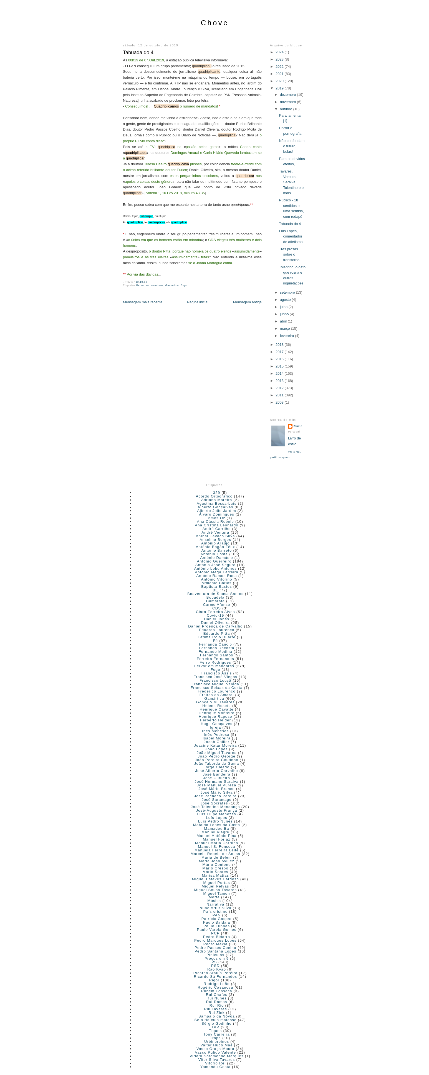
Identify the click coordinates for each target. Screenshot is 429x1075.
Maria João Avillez (216, 861)
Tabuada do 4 (138, 52)
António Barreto (216, 550)
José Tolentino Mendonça (215, 807)
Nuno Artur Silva (215, 908)
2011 (280, 395)
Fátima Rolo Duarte (217, 637)
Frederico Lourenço (217, 691)
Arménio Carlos (217, 583)
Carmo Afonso (216, 604)
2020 (280, 81)
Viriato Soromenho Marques (217, 1056)
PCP (215, 933)
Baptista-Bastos (216, 586)
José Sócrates (214, 803)
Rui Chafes (216, 994)
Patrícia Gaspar (216, 919)
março (285, 328)
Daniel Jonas (216, 619)
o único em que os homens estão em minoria (164, 240)
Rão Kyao (216, 969)
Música (214, 901)
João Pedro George (217, 756)
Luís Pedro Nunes (215, 821)
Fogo (215, 670)
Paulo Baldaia (216, 922)
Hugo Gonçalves (216, 724)
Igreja (215, 727)
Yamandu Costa (215, 1067)
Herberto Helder (215, 720)
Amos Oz (216, 518)
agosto (286, 300)
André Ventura (215, 532)
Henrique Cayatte (217, 709)
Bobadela (215, 597)
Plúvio (298, 426)
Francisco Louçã (215, 680)
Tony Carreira (216, 1034)
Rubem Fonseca (216, 991)
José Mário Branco (216, 789)
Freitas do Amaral (217, 695)
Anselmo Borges (215, 540)
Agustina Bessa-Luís (217, 503)
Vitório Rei (215, 1063)
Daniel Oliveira (215, 623)
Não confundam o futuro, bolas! (291, 146)
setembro (288, 292)
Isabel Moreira (217, 738)
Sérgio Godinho (216, 1023)
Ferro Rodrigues (215, 662)
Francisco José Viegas (215, 677)
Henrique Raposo (215, 716)
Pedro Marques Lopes (215, 940)
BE (215, 590)
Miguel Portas (216, 883)
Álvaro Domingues (216, 514)
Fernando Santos (216, 655)
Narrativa (215, 904)
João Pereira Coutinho (216, 760)
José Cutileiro (216, 778)
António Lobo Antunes (215, 568)
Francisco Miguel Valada (215, 684)
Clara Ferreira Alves (215, 612)
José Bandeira (217, 774)
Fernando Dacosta (216, 648)
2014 (280, 373)
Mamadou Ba (216, 828)
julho (284, 307)
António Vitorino (216, 579)
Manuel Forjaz (216, 839)
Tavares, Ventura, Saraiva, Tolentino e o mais (291, 182)
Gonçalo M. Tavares (215, 702)
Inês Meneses (215, 731)
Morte (214, 897)
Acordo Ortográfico (214, 496)
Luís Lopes (216, 818)
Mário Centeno (217, 864)
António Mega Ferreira (216, 572)
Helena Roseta (216, 706)
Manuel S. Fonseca (216, 846)
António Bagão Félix (215, 547)
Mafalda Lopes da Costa (216, 825)
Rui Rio (217, 1005)
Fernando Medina (215, 651)
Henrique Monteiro (216, 713)
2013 (280, 381)
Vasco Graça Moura (215, 1049)
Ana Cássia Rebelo (215, 521)
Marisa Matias (215, 875)
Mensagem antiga (247, 302)
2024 (280, 52)
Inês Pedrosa (216, 734)
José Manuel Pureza (216, 785)
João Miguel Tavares (217, 753)
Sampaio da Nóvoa (216, 1016)
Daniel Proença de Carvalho (215, 626)
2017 (280, 352)
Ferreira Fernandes (215, 659)
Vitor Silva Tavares (216, 1060)
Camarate (215, 601)
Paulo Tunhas (216, 926)
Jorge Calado (216, 767)
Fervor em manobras (149, 285)
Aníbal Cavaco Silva (215, 536)
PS (214, 962)
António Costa (214, 554)
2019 (280, 88)
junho (285, 314)
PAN (217, 915)
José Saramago (217, 800)
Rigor (184, 285)
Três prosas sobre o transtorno (289, 254)
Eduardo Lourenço (216, 630)
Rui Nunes (216, 998)
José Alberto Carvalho (216, 771)
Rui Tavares (215, 1009)
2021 (280, 74)
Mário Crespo (216, 868)
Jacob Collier (216, 742)
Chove (215, 23)
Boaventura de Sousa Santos (215, 594)
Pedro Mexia (215, 944)
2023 (280, 59)
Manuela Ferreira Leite (217, 850)
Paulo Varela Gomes (216, 930)
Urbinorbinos (216, 1041)
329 (216, 493)
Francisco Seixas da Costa (217, 688)
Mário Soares (215, 872)
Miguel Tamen (216, 893)
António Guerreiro (214, 561)
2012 (280, 388)
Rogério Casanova (215, 987)
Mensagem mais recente (142, 302)
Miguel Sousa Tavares (215, 890)
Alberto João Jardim (216, 511)
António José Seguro (215, 565)
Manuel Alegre (215, 832)
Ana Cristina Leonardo (216, 525)
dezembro (288, 94)
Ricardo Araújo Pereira (215, 973)
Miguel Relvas (215, 886)
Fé (215, 641)
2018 (280, 344)
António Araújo (215, 543)
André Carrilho (217, 529)
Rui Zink (217, 1013)
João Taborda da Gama (216, 763)
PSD (215, 966)
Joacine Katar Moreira (215, 745)
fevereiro (287, 336)
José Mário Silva (217, 792)
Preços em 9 (217, 958)
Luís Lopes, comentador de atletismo (290, 236)
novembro (288, 102)
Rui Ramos (216, 1002)
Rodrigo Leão (217, 984)
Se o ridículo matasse (215, 1020)
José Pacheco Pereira (215, 796)
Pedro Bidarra (216, 937)
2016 (280, 359)
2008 (280, 402)
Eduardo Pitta (216, 633)
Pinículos (215, 955)
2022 (280, 66)
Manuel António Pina (217, 836)
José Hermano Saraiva (217, 781)
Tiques (215, 1031)
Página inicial (197, 302)
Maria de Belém (216, 857)
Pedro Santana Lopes (215, 951)
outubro (286, 109)
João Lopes (217, 749)
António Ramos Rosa (216, 576)
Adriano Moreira (216, 500)
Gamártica (172, 285)
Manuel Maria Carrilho (216, 843)
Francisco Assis (216, 673)
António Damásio (216, 558)
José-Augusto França (216, 810)
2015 (280, 366)
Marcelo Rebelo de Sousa (216, 854)
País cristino (215, 911)
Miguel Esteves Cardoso (215, 879)
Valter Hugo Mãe (217, 1045)
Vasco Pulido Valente (215, 1052)
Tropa (215, 1038)
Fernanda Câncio (215, 644)
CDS (216, 608)
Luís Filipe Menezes (216, 814)
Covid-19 (215, 615)
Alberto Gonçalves (215, 507)
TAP (215, 1027)
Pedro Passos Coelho (215, 948)
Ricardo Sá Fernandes (215, 976)
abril (284, 321)
